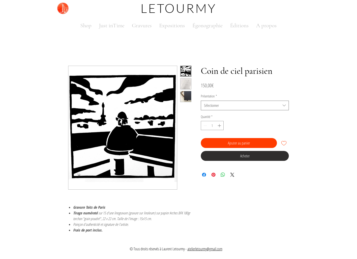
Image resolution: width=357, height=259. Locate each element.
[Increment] (220, 125)
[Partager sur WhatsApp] (223, 175)
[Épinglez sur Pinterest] (213, 175)
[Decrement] (205, 125)
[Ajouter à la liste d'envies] (284, 143)
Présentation (209, 96)
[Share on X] (232, 175)
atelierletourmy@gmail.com (204, 249)
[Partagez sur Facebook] (204, 175)
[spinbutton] (212, 125)
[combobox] (245, 105)
